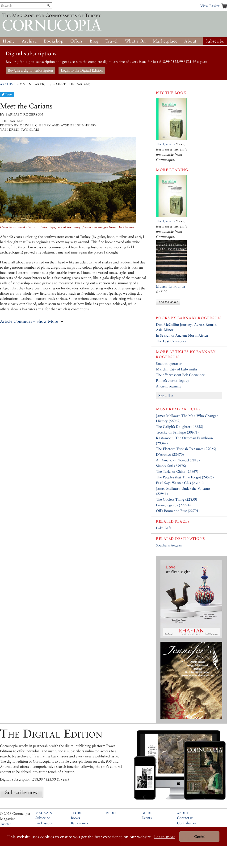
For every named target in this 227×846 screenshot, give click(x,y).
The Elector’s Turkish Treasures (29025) (186, 449)
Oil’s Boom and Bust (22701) (178, 511)
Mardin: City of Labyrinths (177, 369)
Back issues (44, 823)
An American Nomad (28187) (179, 460)
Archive (29, 41)
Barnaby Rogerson (199, 318)
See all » (165, 395)
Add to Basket (168, 302)
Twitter (5, 824)
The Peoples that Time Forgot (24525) (185, 477)
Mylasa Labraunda (170, 286)
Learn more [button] (164, 836)
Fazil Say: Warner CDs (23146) (180, 483)
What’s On (135, 41)
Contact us (185, 818)
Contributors (187, 823)
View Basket (209, 6)
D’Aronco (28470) (170, 454)
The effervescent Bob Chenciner (180, 375)
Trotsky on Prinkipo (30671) (177, 432)
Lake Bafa (164, 528)
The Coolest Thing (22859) (176, 499)
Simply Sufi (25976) (171, 466)
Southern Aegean (169, 545)
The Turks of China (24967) (177, 471)
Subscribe (215, 41)
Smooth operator (169, 363)
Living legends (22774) (173, 505)
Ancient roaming (168, 386)
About (190, 41)
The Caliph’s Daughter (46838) (179, 427)
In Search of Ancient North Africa (182, 335)
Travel (111, 41)
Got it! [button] (199, 836)
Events (147, 818)
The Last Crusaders (171, 341)
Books (75, 818)
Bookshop (53, 41)
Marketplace (165, 41)
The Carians (165, 144)
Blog (94, 41)
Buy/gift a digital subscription (30, 70)
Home (9, 41)
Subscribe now (21, 792)
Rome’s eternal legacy (172, 380)
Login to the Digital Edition (82, 70)
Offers (76, 41)
